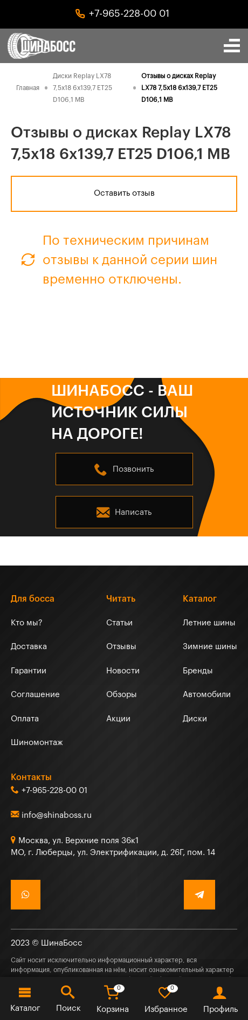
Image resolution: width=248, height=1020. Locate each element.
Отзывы (121, 647)
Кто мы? (27, 623)
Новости (123, 671)
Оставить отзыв (124, 193)
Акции (118, 719)
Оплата (25, 719)
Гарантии (28, 671)
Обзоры (121, 695)
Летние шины (209, 623)
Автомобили (207, 695)
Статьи (119, 623)
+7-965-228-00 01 (129, 13)
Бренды (198, 671)
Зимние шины (210, 647)
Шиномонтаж (37, 743)
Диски (195, 719)
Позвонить (133, 469)
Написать (133, 512)
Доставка (29, 647)
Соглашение (35, 695)
